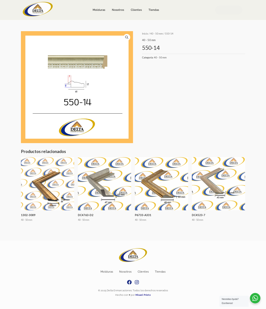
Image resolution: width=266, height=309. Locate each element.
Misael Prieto (143, 295)
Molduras (106, 271)
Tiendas (160, 271)
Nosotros (125, 271)
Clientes (143, 271)
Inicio (145, 33)
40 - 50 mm (156, 33)
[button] (126, 37)
